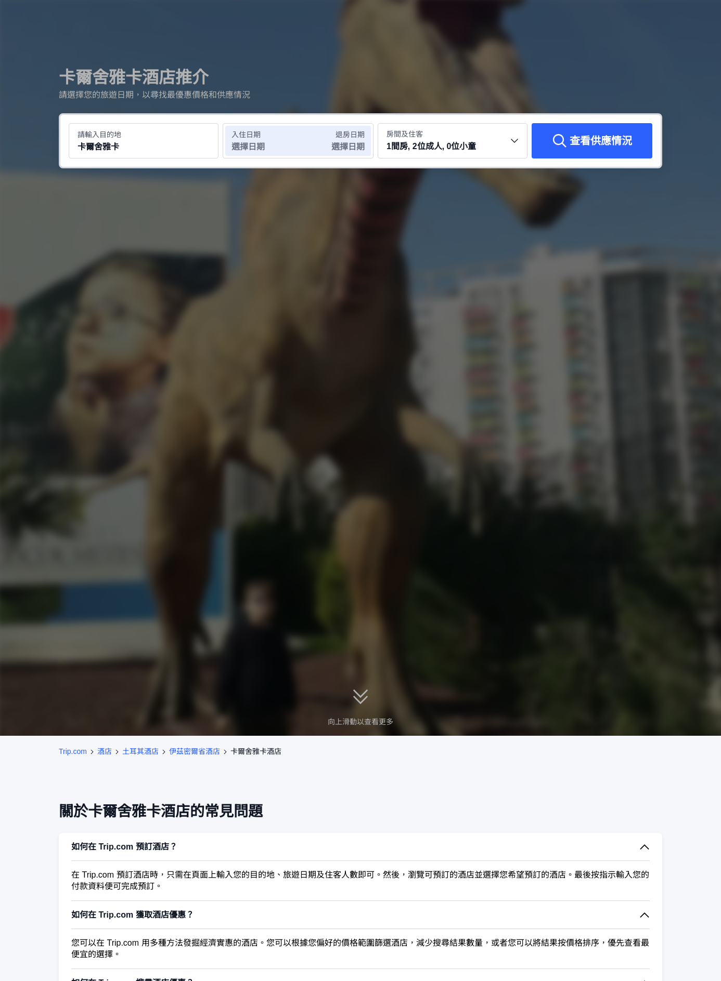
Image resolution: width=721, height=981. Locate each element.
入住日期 (246, 134)
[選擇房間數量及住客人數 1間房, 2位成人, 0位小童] (452, 141)
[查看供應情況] (592, 140)
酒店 (104, 751)
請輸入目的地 (99, 134)
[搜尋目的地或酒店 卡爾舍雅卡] (143, 140)
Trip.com (73, 751)
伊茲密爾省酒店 (194, 751)
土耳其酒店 (140, 751)
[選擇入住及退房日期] (260, 141)
